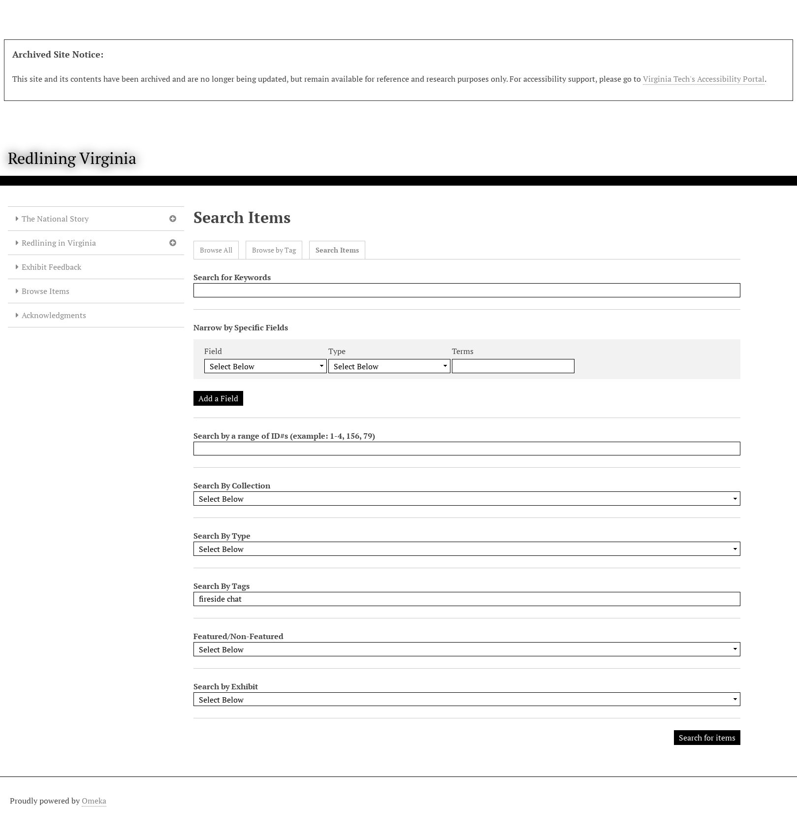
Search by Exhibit (225, 686)
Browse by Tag (274, 250)
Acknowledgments (54, 315)
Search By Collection (231, 485)
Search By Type (222, 535)
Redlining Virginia (72, 158)
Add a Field (218, 398)
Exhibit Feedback (51, 266)
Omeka (94, 800)
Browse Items (45, 291)
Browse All (216, 250)
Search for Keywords (232, 277)
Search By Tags (221, 586)
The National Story (55, 218)
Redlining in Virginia (59, 242)
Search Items (337, 250)
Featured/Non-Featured (238, 636)
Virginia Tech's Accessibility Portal (704, 78)
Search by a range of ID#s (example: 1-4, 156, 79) (284, 435)
